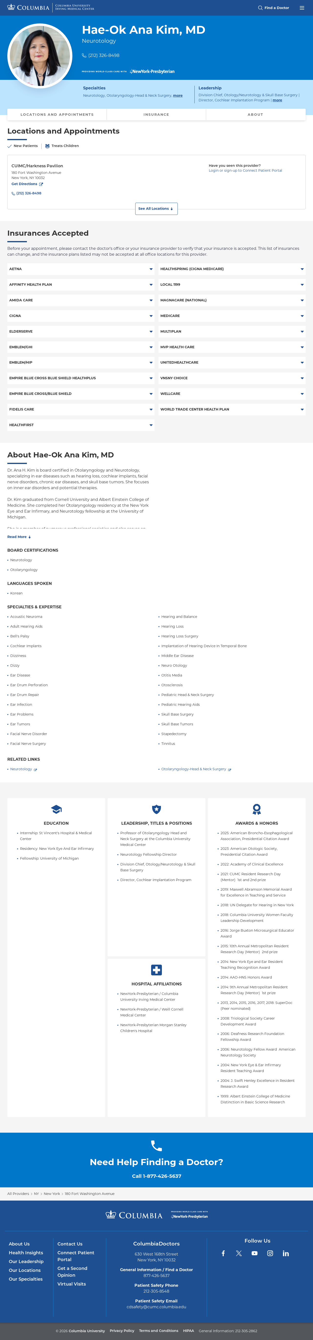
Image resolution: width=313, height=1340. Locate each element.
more (178, 95)
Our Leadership (26, 1262)
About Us (19, 1244)
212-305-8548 (156, 1291)
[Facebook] (223, 1253)
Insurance (156, 114)
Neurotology (21, 769)
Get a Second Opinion (72, 1272)
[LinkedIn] (286, 1253)
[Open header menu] (302, 7)
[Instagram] (270, 1253)
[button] (156, 209)
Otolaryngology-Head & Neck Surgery (193, 769)
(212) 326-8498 (103, 55)
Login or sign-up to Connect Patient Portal (245, 170)
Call (156, 1176)
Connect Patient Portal (75, 1256)
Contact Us (69, 1244)
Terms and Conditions (158, 1331)
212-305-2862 (246, 1331)
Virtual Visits (71, 1284)
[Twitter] (239, 1253)
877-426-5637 (156, 1275)
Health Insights (26, 1253)
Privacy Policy (122, 1331)
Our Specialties (26, 1279)
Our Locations (25, 1270)
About (255, 114)
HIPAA (188, 1331)
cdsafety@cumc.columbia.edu (156, 1307)
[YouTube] (254, 1253)
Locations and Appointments (57, 114)
